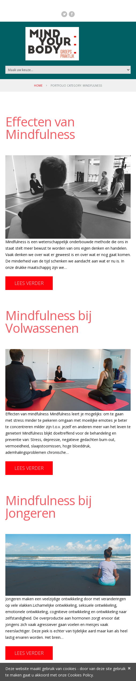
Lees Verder (29, 283)
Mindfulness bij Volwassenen (48, 321)
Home (38, 85)
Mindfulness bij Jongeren (48, 506)
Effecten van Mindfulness (40, 128)
